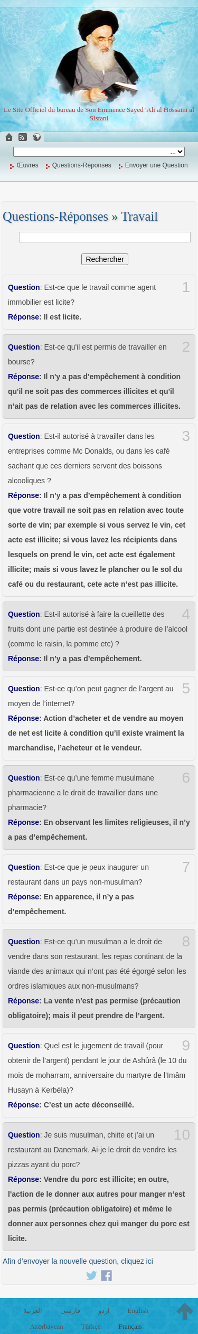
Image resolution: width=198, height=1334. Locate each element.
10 (182, 1135)
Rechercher (105, 259)
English (137, 1310)
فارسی (70, 1310)
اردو (104, 1310)
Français (130, 1326)
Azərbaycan (46, 1326)
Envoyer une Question (156, 165)
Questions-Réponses (81, 165)
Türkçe (91, 1326)
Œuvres (27, 165)
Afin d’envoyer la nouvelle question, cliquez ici (78, 1261)
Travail (139, 216)
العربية (32, 1310)
